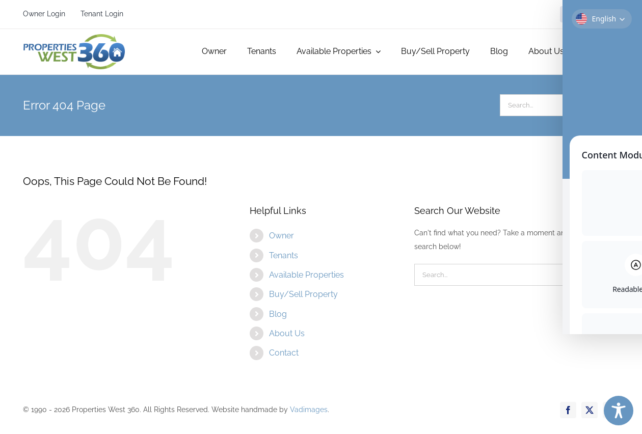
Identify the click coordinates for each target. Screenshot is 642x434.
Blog (278, 314)
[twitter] (589, 14)
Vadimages (309, 409)
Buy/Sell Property (303, 294)
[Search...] (548, 105)
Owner (281, 235)
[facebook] (568, 14)
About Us (287, 333)
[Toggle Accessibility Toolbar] (618, 410)
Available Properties (306, 275)
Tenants (283, 255)
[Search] (608, 105)
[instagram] (611, 14)
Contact (284, 353)
